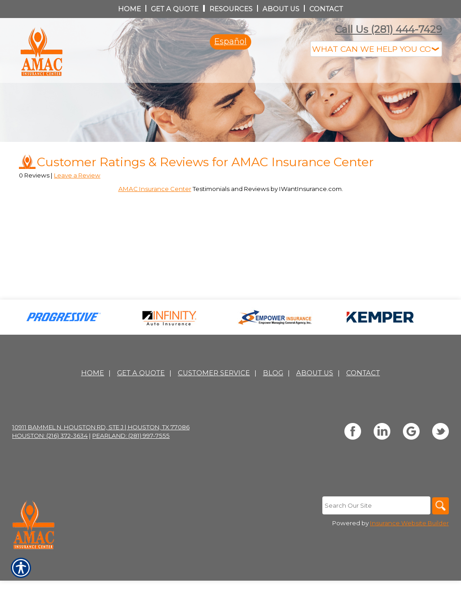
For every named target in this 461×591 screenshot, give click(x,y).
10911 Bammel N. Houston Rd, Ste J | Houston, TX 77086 (101, 465)
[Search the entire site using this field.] (375, 544)
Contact (363, 411)
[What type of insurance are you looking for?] (376, 49)
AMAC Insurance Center (154, 226)
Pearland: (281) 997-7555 (131, 473)
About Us (314, 411)
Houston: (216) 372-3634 (50, 473)
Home (92, 411)
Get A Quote (141, 411)
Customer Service (214, 411)
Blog (273, 411)
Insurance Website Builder (409, 561)
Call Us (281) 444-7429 (388, 29)
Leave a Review (77, 213)
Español (230, 41)
